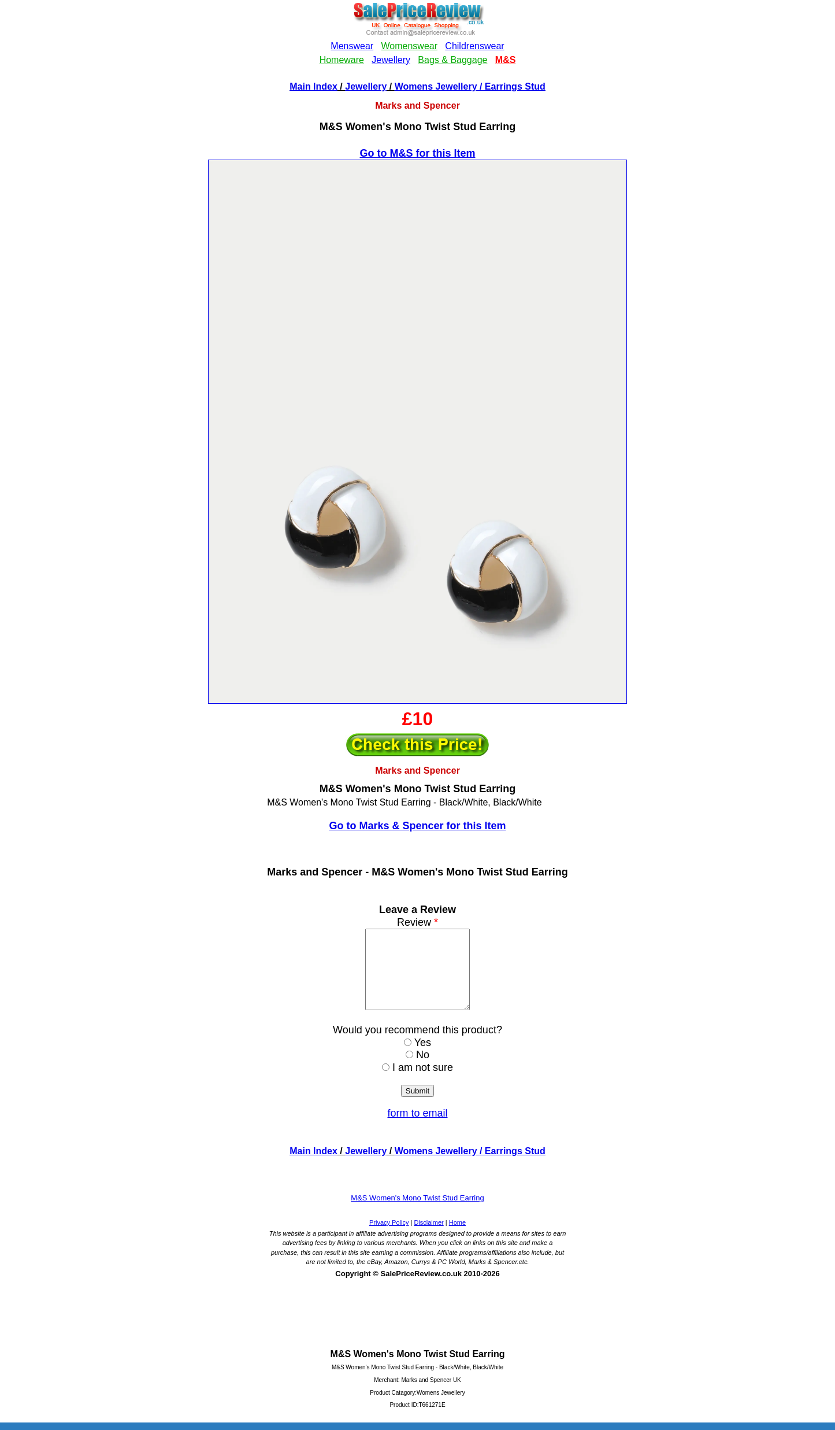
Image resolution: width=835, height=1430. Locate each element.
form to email (417, 1129)
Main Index (313, 86)
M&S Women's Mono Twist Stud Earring (417, 1213)
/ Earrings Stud (511, 86)
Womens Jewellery (436, 86)
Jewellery (366, 86)
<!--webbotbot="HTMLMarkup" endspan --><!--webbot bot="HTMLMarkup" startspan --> (417, 39)
